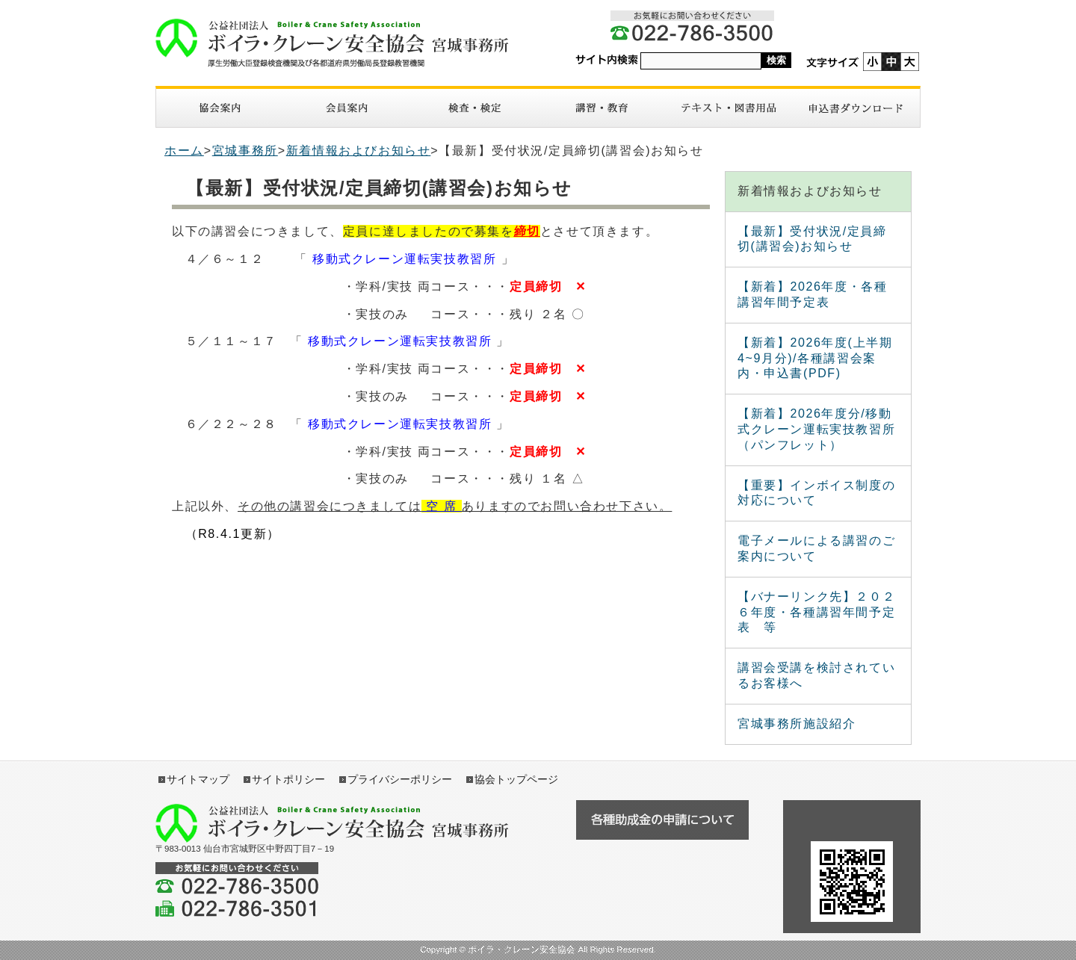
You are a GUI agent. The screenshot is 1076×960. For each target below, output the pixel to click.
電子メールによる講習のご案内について (816, 548)
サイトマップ (198, 779)
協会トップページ (516, 779)
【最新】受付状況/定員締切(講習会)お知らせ (812, 239)
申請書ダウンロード (856, 108)
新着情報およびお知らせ (358, 150)
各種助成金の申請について (662, 820)
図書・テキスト (728, 108)
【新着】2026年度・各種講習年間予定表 (812, 294)
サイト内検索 (606, 60)
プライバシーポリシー (399, 779)
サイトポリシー (288, 779)
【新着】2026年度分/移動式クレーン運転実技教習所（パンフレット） (816, 429)
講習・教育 (601, 108)
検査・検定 (474, 108)
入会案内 (346, 108)
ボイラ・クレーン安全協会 (340, 43)
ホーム (184, 150)
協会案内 (219, 108)
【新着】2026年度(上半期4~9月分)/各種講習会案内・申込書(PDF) (815, 358)
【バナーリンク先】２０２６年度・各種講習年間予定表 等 (816, 612)
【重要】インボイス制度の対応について (816, 493)
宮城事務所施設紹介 (797, 723)
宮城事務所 (245, 150)
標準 (891, 61)
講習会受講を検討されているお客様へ (816, 675)
